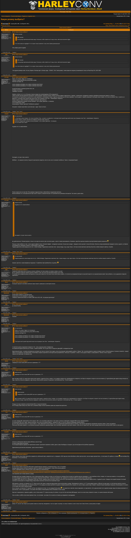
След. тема (127, 25)
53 (124, 23)
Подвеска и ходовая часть (28, 16)
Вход (70, 11)
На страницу (107, 23)
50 (119, 23)
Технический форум (16, 16)
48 (115, 23)
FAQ (67, 11)
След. (128, 23)
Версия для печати (5, 25)
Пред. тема (108, 25)
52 (122, 23)
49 (117, 23)
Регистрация (62, 11)
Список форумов (5, 16)
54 (125, 23)
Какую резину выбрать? (12, 19)
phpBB (60, 535)
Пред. (111, 23)
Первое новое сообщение (118, 25)
